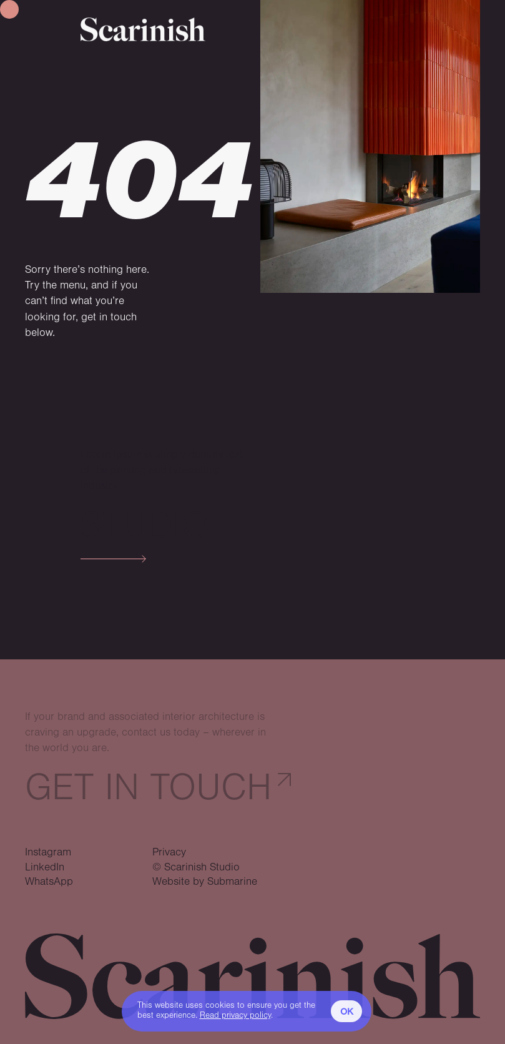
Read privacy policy (235, 1015)
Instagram (48, 852)
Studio (145, 526)
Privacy (169, 852)
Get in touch (148, 788)
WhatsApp (49, 881)
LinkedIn (44, 867)
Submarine (232, 881)
